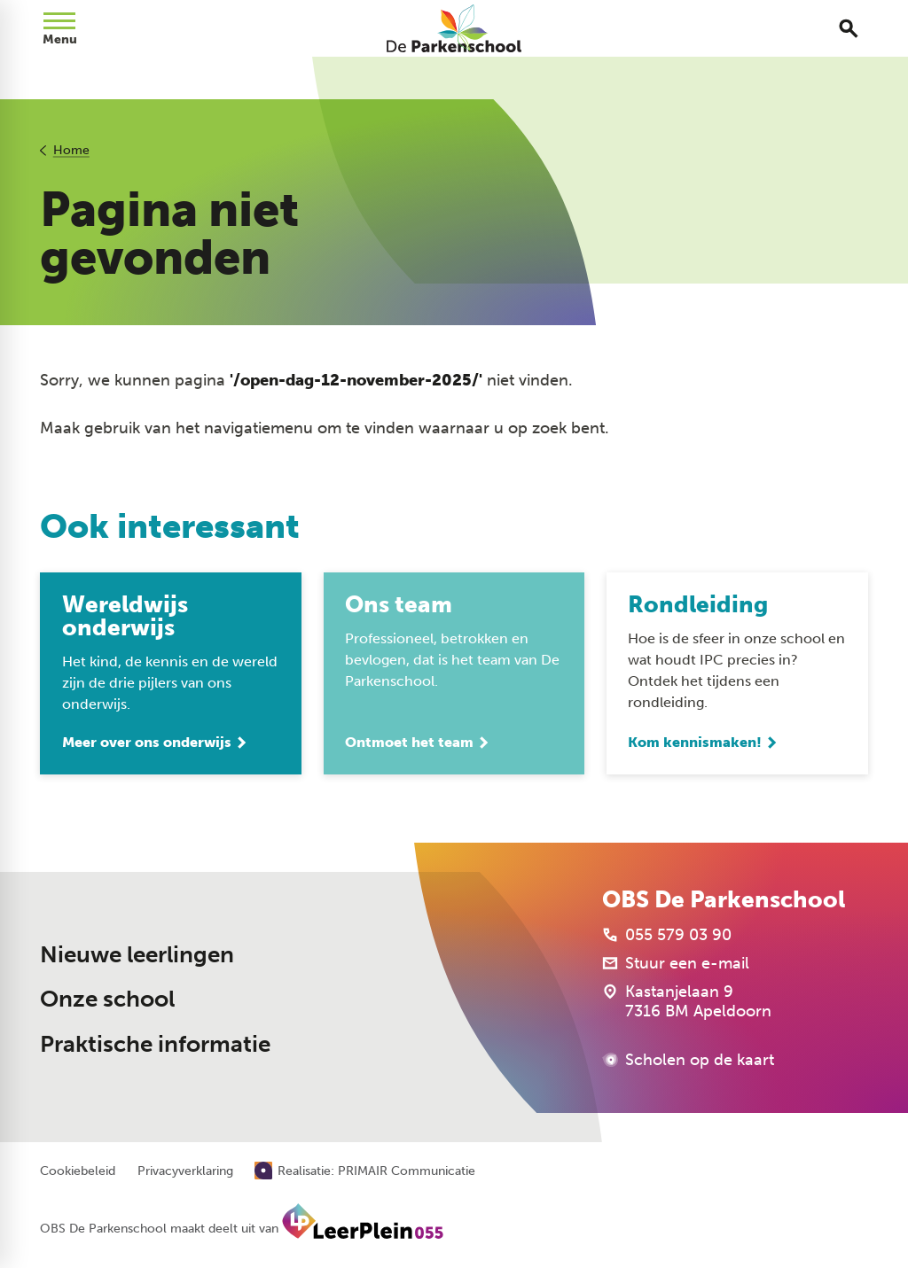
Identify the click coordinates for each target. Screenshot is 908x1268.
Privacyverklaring (185, 1171)
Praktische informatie (155, 1044)
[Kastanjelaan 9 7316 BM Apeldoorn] (686, 1001)
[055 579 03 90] (667, 935)
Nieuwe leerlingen (137, 955)
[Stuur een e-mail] (675, 963)
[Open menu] (59, 28)
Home (71, 150)
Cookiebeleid (77, 1171)
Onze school (107, 999)
